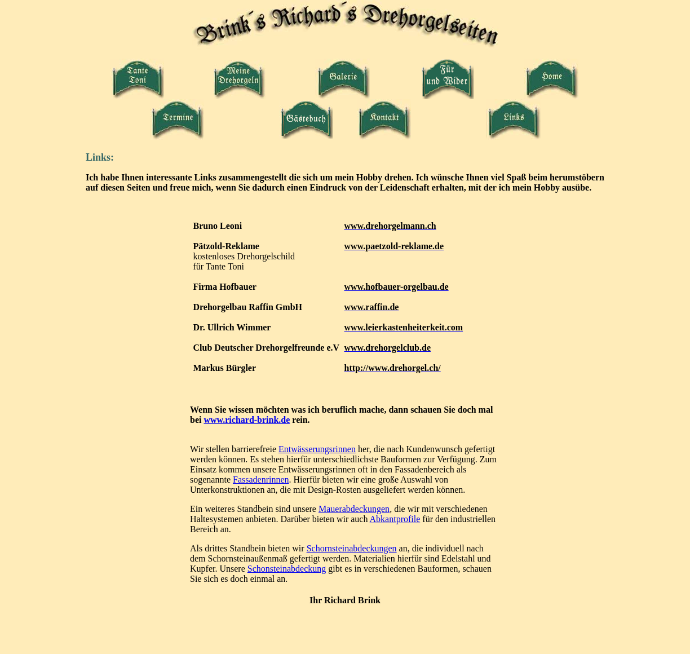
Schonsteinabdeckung (286, 568)
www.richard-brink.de (247, 420)
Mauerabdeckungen (354, 509)
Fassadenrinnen (261, 479)
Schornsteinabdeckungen (352, 548)
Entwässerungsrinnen (317, 449)
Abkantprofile (395, 519)
